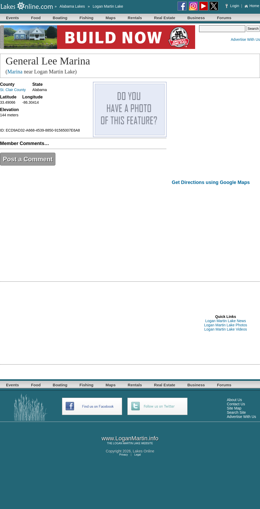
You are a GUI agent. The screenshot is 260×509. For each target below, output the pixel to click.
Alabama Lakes (72, 6)
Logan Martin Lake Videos (225, 329)
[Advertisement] (216, 229)
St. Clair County (13, 90)
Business (196, 18)
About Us (234, 400)
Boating (60, 18)
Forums (224, 18)
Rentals (135, 18)
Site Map (234, 408)
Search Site (236, 412)
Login (233, 6)
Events (12, 18)
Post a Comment (28, 159)
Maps (111, 18)
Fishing (86, 18)
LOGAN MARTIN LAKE (126, 443)
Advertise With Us (245, 39)
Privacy (123, 454)
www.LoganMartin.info (130, 438)
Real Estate (164, 18)
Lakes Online (143, 451)
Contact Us (236, 404)
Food (36, 18)
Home (251, 6)
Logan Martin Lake (108, 6)
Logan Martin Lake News (225, 321)
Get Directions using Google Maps (211, 182)
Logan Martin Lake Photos (225, 325)
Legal (137, 454)
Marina (15, 71)
